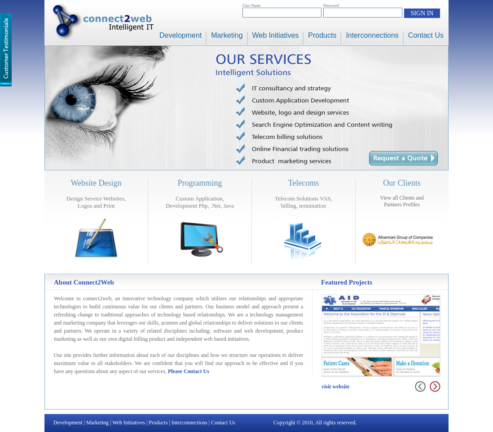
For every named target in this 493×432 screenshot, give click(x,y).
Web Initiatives (275, 35)
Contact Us (426, 35)
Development (180, 35)
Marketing (226, 35)
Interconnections (372, 35)
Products (322, 35)
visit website (335, 386)
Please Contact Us (188, 371)
